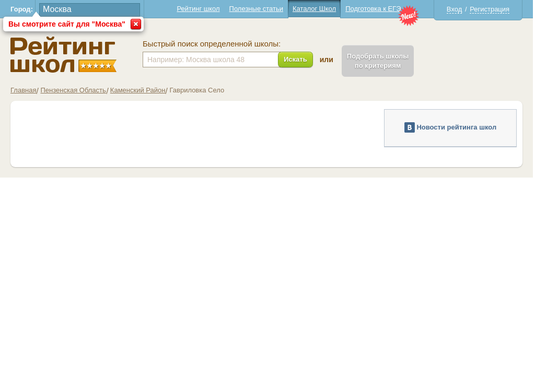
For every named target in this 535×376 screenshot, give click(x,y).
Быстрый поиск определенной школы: (212, 44)
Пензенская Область (73, 90)
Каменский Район (138, 90)
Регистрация (489, 9)
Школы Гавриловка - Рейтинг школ (63, 55)
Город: (21, 9)
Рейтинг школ (198, 9)
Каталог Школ (314, 9)
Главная (23, 90)
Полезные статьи (256, 9)
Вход (454, 9)
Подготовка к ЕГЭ (373, 9)
